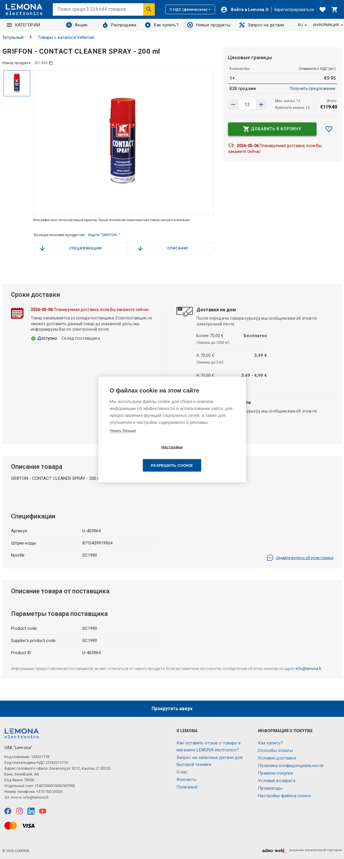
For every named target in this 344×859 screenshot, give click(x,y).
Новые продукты (208, 25)
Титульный (12, 37)
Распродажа (119, 25)
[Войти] (244, 9)
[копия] (51, 63)
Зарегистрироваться (294, 9)
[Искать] (149, 9)
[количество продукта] (247, 104)
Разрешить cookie (205, 456)
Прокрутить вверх (172, 708)
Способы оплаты (275, 750)
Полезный (186, 787)
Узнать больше (123, 439)
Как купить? (162, 25)
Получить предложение (313, 88)
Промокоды (270, 788)
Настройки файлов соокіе (284, 795)
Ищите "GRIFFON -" (104, 235)
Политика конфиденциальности (290, 765)
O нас (182, 772)
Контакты (186, 779)
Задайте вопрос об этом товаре (300, 557)
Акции (77, 25)
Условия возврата (276, 780)
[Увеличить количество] (233, 104)
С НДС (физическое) (190, 9)
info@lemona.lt (308, 668)
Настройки (138, 456)
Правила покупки (275, 773)
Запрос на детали (261, 25)
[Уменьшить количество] (261, 104)
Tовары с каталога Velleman (66, 37)
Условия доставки (277, 758)
